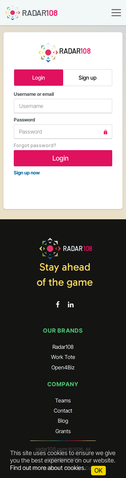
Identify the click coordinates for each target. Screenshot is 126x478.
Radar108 (63, 346)
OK (98, 470)
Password (63, 128)
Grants (63, 431)
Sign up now (27, 172)
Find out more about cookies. (48, 467)
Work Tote (63, 357)
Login (38, 77)
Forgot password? (35, 145)
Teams (63, 400)
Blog (63, 420)
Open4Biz (63, 367)
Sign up (87, 77)
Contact (63, 410)
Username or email (63, 102)
